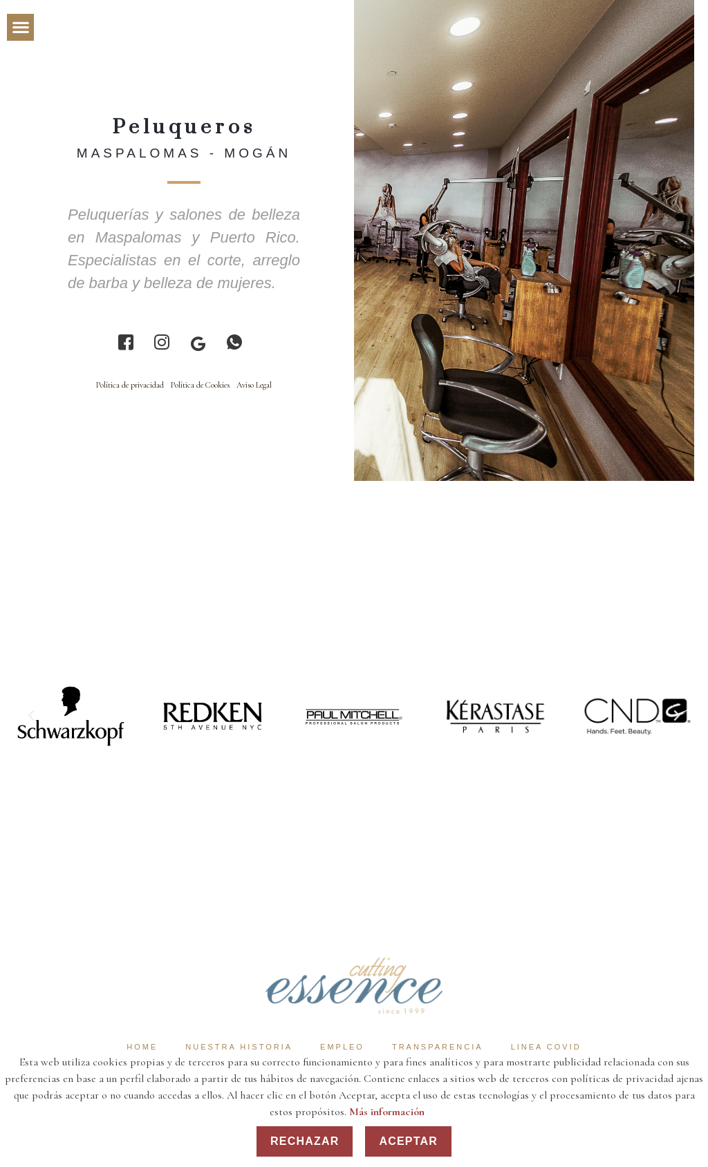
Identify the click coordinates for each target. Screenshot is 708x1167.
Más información (387, 1112)
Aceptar (408, 1141)
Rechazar (304, 1141)
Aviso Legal (254, 385)
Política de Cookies (200, 385)
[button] (20, 27)
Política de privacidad (130, 385)
